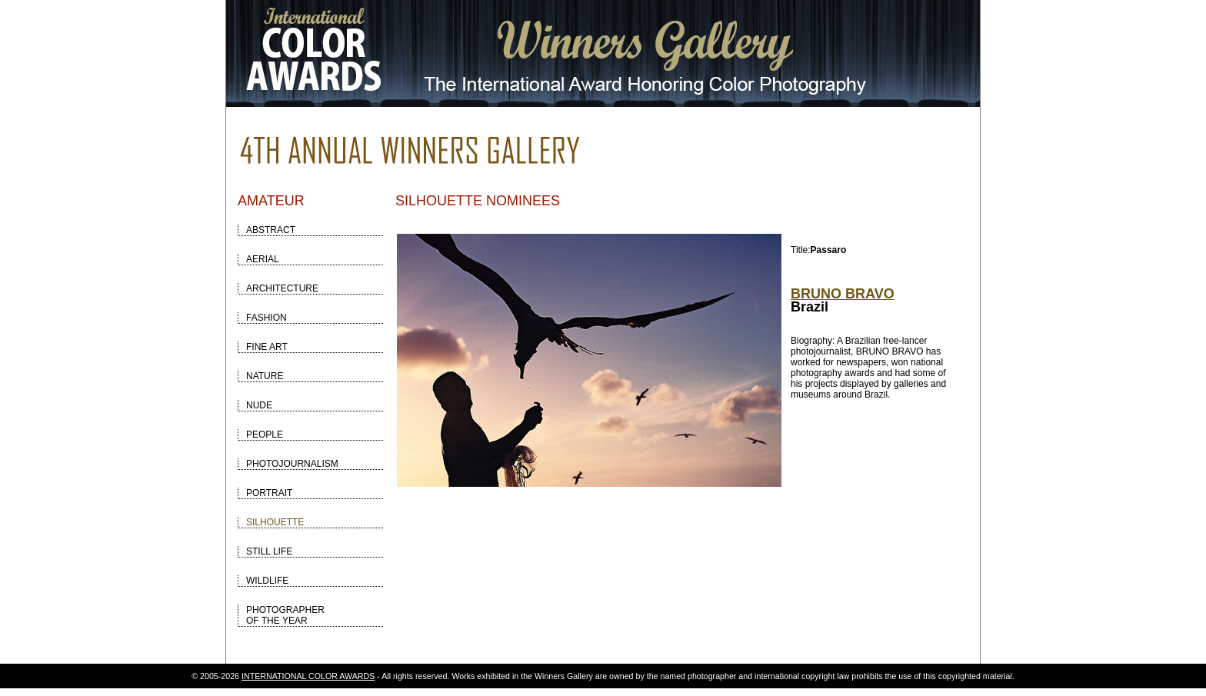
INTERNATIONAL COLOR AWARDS (308, 676)
